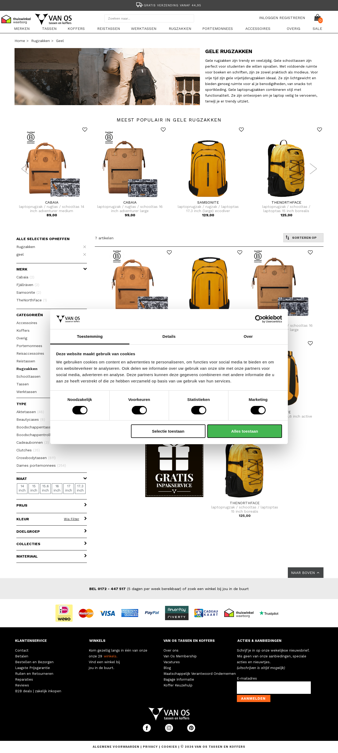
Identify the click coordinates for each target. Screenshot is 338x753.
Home (20, 41)
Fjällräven (27, 285)
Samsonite (28, 292)
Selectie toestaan (168, 431)
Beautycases (30, 419)
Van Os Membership (180, 656)
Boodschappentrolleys (40, 435)
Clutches (28, 450)
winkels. (111, 656)
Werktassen (143, 28)
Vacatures (171, 662)
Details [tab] (169, 336)
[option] (169, 5)
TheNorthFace (31, 300)
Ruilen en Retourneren (34, 674)
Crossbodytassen (36, 458)
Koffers (76, 28)
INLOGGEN (268, 18)
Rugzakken (180, 28)
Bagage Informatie (178, 679)
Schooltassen (28, 376)
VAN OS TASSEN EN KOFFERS (189, 641)
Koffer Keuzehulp (178, 685)
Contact (22, 650)
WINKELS (97, 641)
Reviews (22, 685)
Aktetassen (30, 412)
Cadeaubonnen (32, 442)
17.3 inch (80, 488)
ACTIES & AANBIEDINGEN (259, 641)
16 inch (57, 488)
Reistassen (108, 28)
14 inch (22, 488)
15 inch (33, 488)
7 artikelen (104, 238)
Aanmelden (253, 698)
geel (60, 41)
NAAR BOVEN (305, 572)
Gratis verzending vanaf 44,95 (168, 5)
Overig (293, 28)
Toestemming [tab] (90, 336)
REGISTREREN (292, 18)
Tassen (49, 28)
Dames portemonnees (41, 465)
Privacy (151, 747)
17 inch (68, 488)
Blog (167, 668)
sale (317, 28)
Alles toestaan (244, 431)
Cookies (169, 747)
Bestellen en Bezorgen (34, 662)
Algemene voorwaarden (116, 747)
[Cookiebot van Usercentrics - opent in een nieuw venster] (259, 319)
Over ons (171, 650)
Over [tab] (248, 336)
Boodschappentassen (38, 427)
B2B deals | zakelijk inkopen (38, 691)
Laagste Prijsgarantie (32, 668)
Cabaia (25, 277)
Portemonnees (217, 28)
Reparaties (24, 679)
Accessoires (257, 28)
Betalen (21, 656)
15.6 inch (45, 488)
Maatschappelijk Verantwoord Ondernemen (199, 674)
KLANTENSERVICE (31, 641)
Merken (22, 28)
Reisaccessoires (30, 353)
